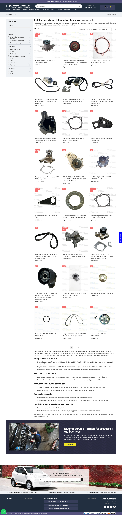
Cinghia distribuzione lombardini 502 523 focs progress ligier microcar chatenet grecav (46, 256)
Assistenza (90, 5)
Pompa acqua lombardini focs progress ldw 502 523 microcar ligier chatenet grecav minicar (102, 256)
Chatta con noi (58, 505)
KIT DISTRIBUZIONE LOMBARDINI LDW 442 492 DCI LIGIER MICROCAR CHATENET (46, 101)
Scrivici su (58, 508)
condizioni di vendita (63, 482)
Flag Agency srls (43, 514)
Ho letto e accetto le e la (62, 482)
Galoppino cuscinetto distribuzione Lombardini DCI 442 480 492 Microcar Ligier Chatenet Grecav (75, 62)
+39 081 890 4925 (90, 7)
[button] (53, 10)
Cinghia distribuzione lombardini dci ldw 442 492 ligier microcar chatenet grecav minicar (102, 101)
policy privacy (76, 482)
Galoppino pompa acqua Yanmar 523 (102, 293)
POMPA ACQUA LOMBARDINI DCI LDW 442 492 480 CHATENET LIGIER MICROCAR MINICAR (74, 179)
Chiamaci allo (58, 501)
